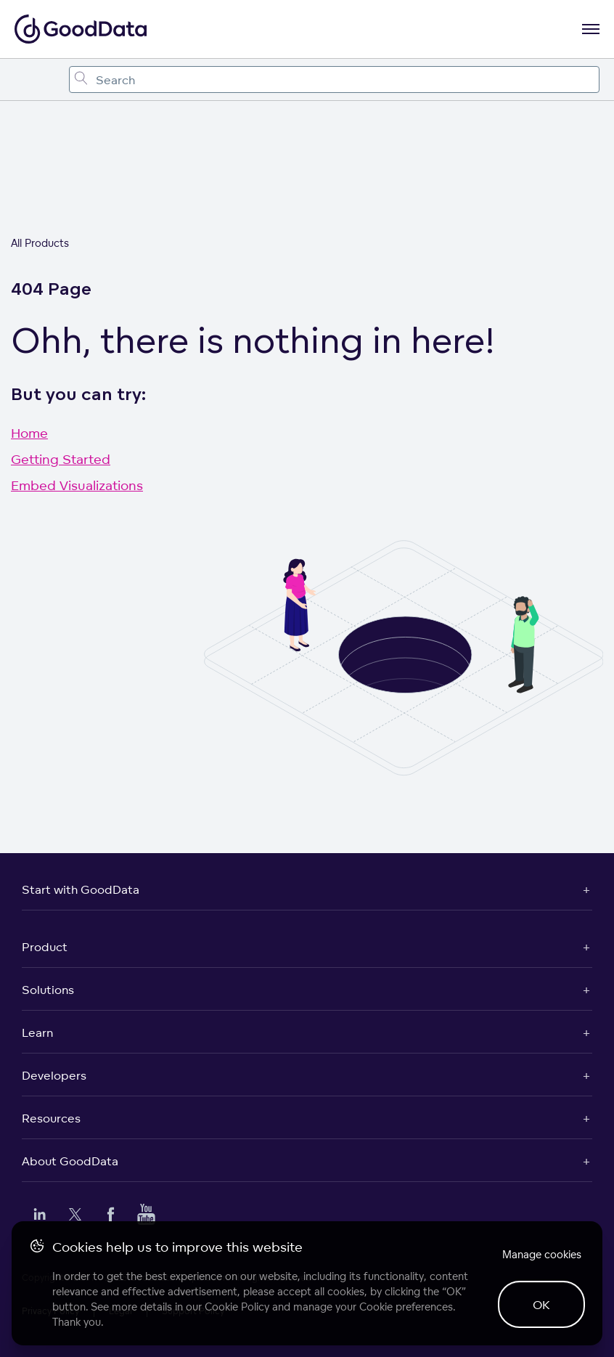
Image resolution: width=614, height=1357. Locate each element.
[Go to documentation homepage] (81, 29)
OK (541, 1304)
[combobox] (334, 79)
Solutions (48, 989)
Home (29, 433)
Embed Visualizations (77, 485)
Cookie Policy (237, 1306)
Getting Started (60, 459)
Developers (54, 1075)
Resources (51, 1118)
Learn (37, 1032)
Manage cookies (541, 1254)
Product (44, 947)
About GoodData (70, 1161)
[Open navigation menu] (590, 29)
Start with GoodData (80, 889)
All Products (40, 243)
